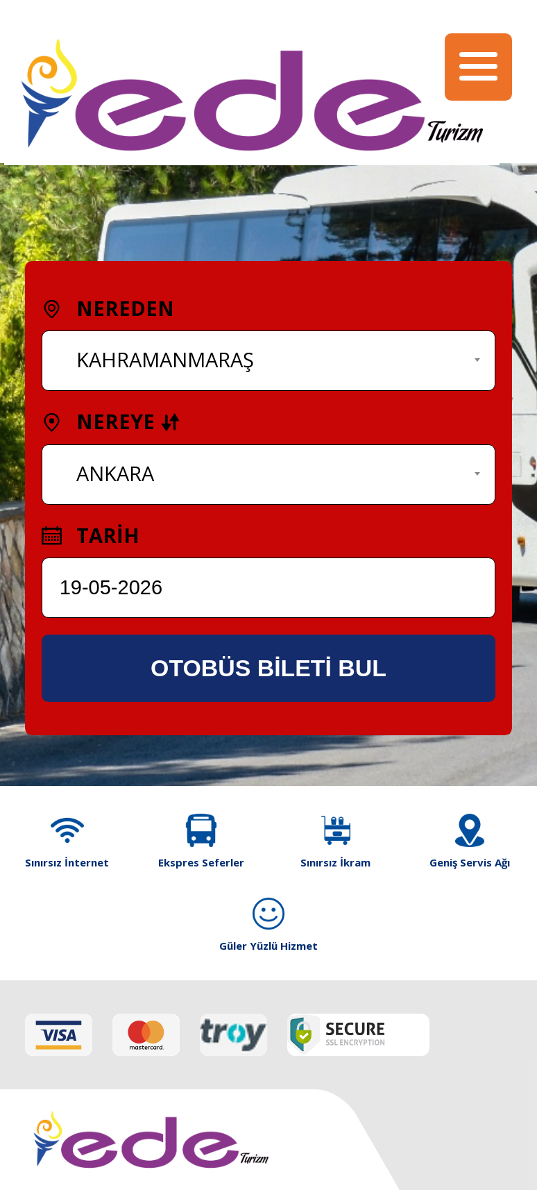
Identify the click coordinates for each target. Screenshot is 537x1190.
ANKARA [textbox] (115, 473)
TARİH (90, 535)
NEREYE (111, 421)
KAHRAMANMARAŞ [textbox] (165, 360)
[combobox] (268, 360)
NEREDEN (107, 308)
